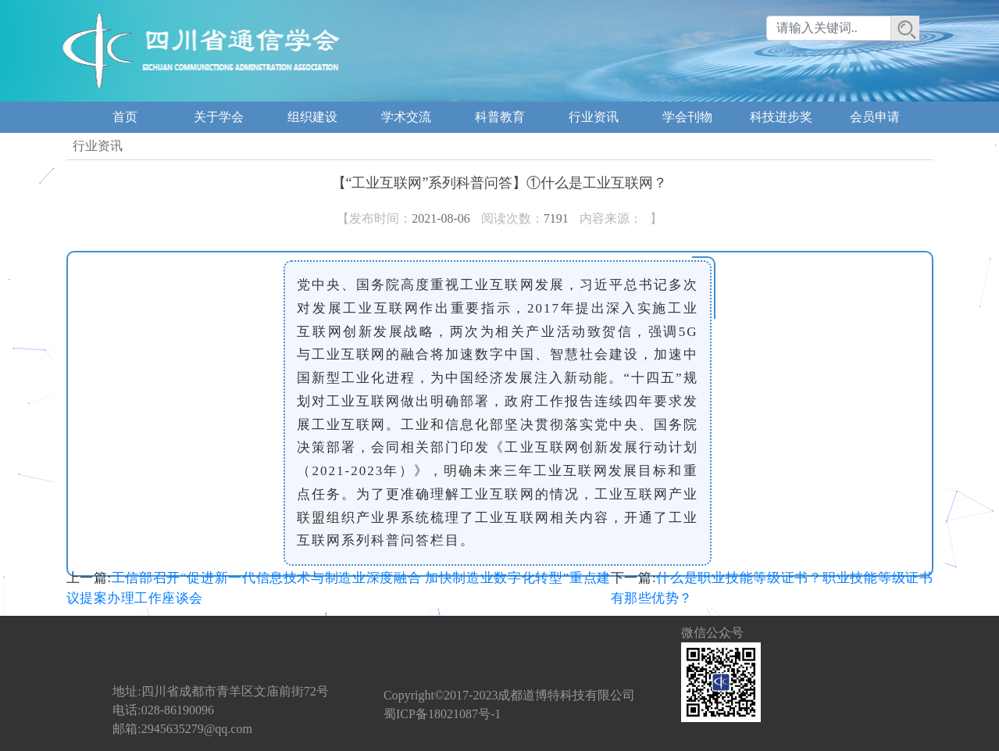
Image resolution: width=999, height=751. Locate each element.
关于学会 (219, 116)
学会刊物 (687, 116)
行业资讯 (594, 116)
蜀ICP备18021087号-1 (442, 714)
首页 (124, 116)
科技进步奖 (781, 116)
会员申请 (875, 116)
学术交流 (406, 116)
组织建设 (312, 116)
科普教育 (500, 116)
